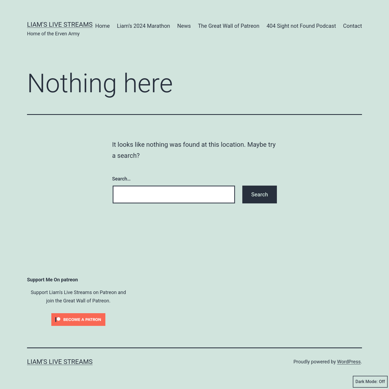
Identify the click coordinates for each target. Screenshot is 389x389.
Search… (121, 179)
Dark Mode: (370, 381)
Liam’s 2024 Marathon (143, 26)
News (184, 26)
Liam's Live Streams (60, 24)
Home (102, 26)
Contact (352, 26)
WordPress (349, 361)
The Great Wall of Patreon (229, 26)
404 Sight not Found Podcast (301, 26)
